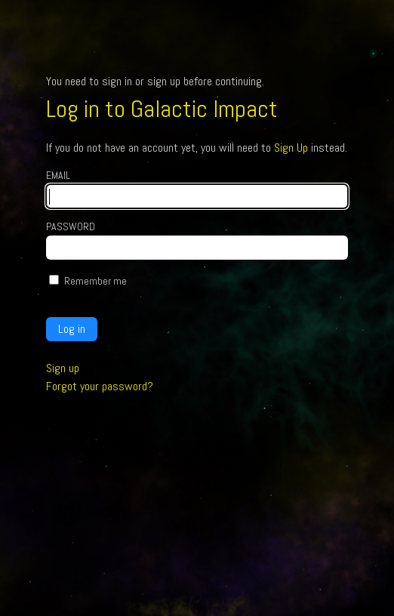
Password (70, 226)
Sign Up (291, 148)
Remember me (95, 281)
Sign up (62, 368)
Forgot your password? (99, 386)
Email (58, 175)
